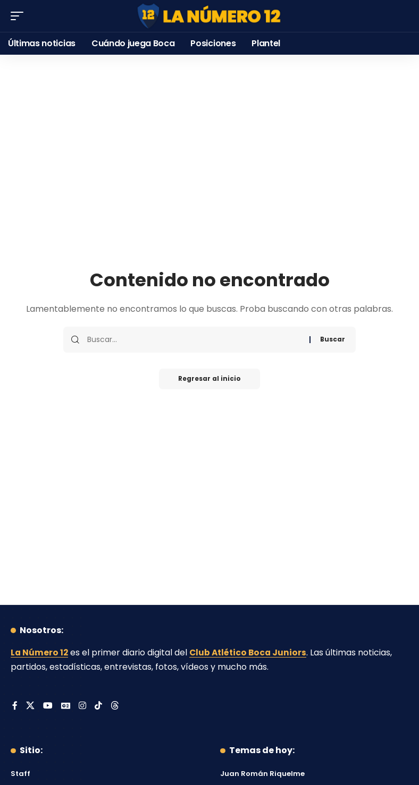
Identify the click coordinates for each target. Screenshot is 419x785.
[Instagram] (83, 706)
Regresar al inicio (209, 378)
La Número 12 (40, 652)
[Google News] (66, 706)
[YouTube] (47, 706)
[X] (30, 706)
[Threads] (115, 706)
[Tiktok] (99, 706)
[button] (20, 16)
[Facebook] (15, 706)
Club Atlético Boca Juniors (250, 652)
